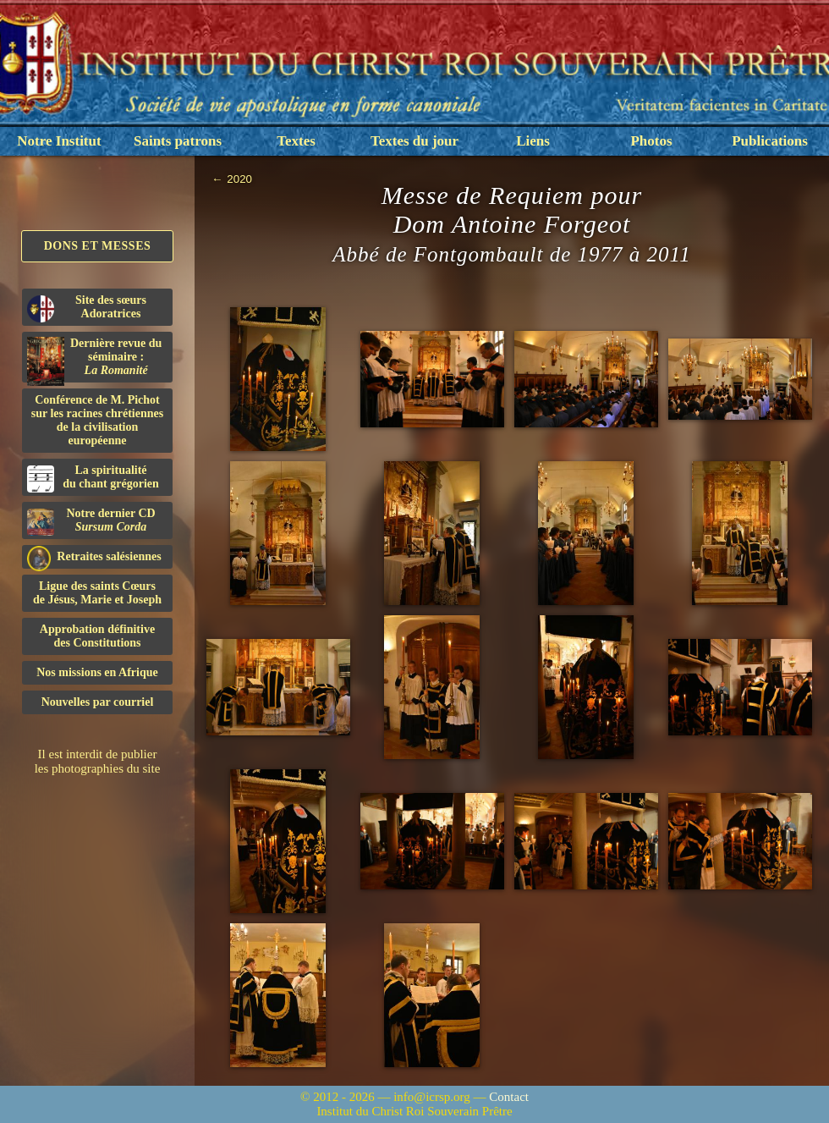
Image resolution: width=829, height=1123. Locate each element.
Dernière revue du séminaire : (94, 360)
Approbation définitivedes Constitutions (97, 636)
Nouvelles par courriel (97, 702)
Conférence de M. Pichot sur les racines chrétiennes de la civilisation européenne (97, 420)
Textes (296, 141)
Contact (509, 1097)
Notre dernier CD (91, 521)
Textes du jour (414, 141)
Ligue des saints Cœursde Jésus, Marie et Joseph (97, 593)
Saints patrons (178, 141)
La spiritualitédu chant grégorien (93, 478)
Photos (651, 141)
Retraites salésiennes (94, 557)
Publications (770, 141)
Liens (533, 141)
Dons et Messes (97, 245)
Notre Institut (59, 141)
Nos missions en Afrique (97, 672)
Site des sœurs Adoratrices (86, 308)
